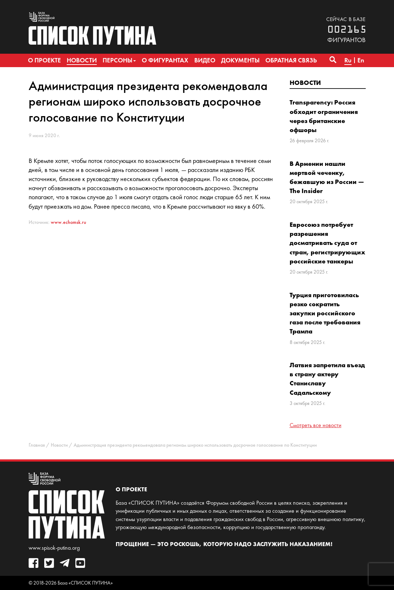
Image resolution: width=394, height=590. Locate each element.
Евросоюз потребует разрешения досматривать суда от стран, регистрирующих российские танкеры (327, 242)
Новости (305, 82)
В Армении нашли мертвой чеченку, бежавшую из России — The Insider (327, 177)
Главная (37, 445)
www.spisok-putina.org (54, 547)
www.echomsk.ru (68, 222)
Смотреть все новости (315, 425)
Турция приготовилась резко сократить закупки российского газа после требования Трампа (325, 313)
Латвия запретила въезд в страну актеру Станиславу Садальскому (327, 379)
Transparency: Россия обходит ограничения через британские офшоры (324, 116)
